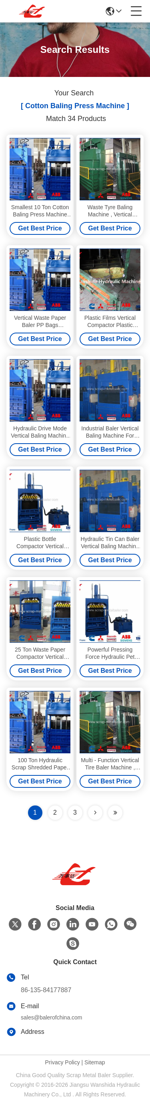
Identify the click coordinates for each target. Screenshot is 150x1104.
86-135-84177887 (46, 990)
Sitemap (94, 1062)
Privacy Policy (62, 1062)
